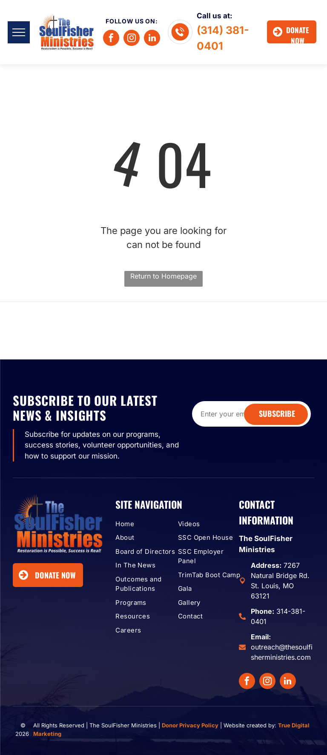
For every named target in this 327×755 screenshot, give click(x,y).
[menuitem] (148, 524)
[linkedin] (152, 39)
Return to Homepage (163, 276)
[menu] (19, 32)
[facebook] (111, 39)
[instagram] (131, 39)
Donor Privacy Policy (190, 725)
